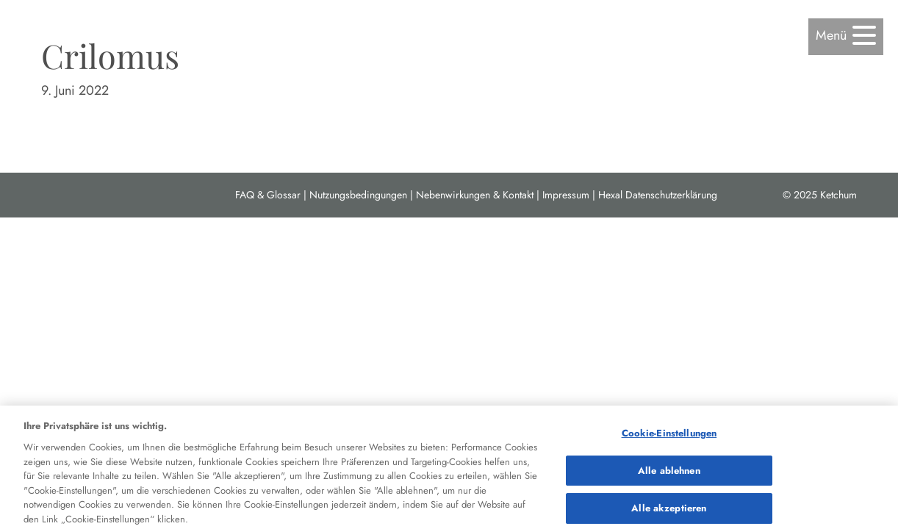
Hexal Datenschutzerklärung (657, 194)
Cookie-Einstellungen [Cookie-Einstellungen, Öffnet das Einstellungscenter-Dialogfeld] (669, 436)
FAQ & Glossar (268, 194)
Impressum (565, 194)
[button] (845, 35)
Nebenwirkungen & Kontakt (475, 194)
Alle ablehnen (669, 474)
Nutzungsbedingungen (358, 194)
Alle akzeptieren (668, 512)
